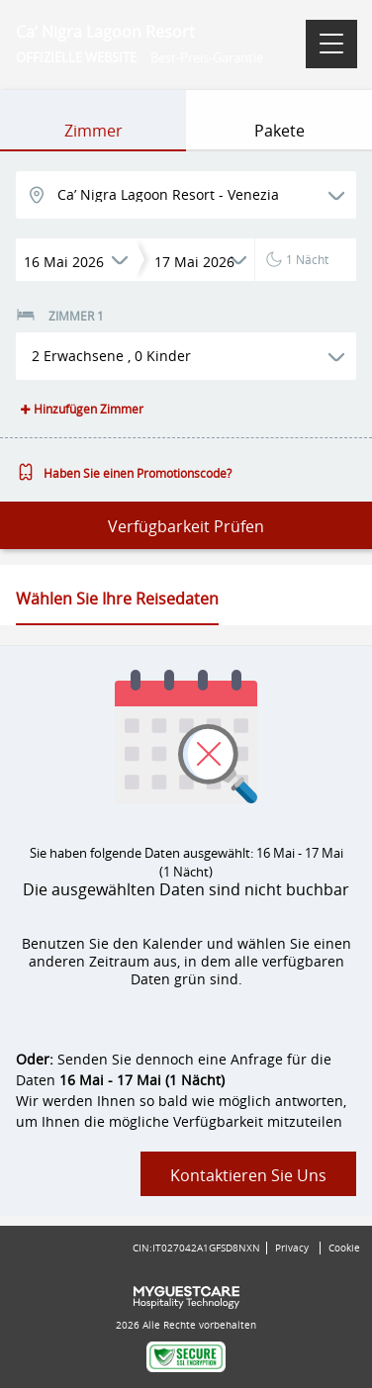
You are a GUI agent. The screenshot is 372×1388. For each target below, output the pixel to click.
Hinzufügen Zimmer (80, 408)
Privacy (292, 1248)
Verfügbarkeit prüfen (186, 526)
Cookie (344, 1248)
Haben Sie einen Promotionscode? (124, 473)
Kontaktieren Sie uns (248, 1175)
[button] (186, 356)
